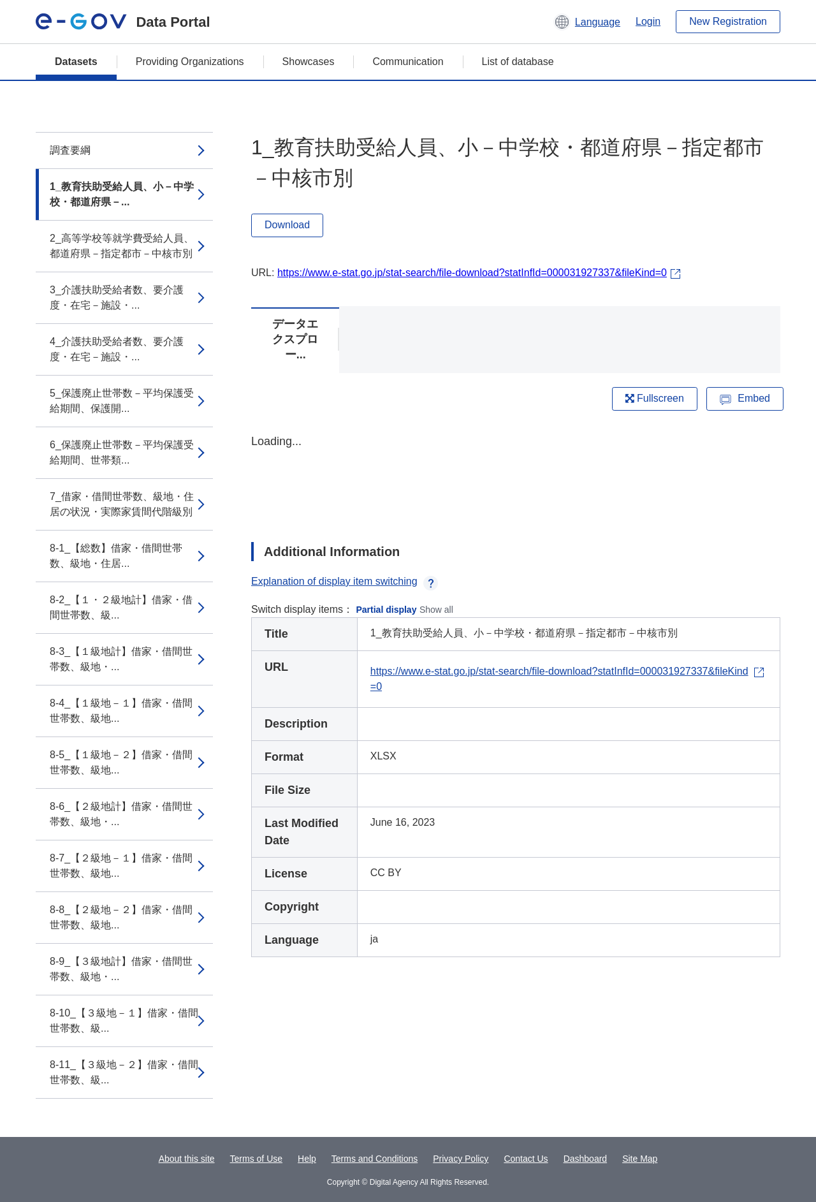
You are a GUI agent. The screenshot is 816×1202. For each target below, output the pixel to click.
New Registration (728, 21)
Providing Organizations (190, 61)
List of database (518, 61)
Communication (407, 61)
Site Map (639, 1159)
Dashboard (586, 1159)
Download (287, 224)
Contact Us (526, 1159)
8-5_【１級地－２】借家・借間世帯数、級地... (121, 762)
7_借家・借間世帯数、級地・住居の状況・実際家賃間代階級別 (122, 504)
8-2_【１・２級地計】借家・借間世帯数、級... (121, 607)
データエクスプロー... (295, 339)
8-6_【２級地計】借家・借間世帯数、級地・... (121, 814)
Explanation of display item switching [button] (344, 581)
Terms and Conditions (375, 1159)
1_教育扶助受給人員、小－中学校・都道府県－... (122, 194)
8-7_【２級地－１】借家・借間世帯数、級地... (121, 866)
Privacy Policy (460, 1159)
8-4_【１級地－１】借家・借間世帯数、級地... (121, 711)
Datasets (76, 61)
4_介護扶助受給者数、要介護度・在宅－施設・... (117, 349)
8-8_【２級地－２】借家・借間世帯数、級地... (121, 917)
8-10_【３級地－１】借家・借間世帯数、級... (124, 1021)
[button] (586, 21)
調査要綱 (70, 150)
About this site (187, 1159)
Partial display (386, 610)
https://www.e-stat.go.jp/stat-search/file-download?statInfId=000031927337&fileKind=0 (472, 272)
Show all (436, 610)
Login (648, 21)
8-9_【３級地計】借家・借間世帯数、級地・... (121, 969)
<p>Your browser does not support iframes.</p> (515, 477)
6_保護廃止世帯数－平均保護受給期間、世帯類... (122, 452)
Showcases (308, 61)
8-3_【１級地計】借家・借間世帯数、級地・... (121, 659)
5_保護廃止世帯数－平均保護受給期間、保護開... (122, 401)
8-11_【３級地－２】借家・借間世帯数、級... (124, 1072)
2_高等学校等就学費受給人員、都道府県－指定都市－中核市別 (122, 246)
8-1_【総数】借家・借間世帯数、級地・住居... (116, 556)
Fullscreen (654, 398)
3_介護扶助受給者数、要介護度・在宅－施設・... (117, 297)
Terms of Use (256, 1159)
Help (307, 1159)
